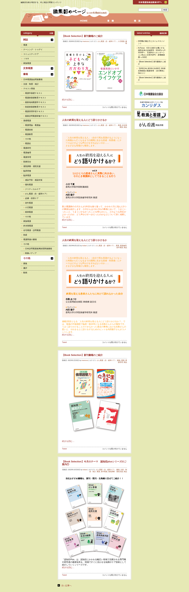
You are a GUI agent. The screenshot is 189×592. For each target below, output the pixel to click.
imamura (86, 41)
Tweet (64, 107)
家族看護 (27, 63)
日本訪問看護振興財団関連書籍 (38, 248)
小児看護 (121, 41)
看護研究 (27, 148)
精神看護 (29, 212)
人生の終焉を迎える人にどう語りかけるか (84, 120)
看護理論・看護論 (32, 125)
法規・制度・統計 (31, 84)
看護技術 (29, 130)
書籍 (126, 42)
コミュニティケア (31, 54)
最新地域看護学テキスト (35, 102)
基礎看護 (27, 120)
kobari (84, 245)
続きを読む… (68, 99)
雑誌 (125, 127)
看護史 (28, 143)
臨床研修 (27, 171)
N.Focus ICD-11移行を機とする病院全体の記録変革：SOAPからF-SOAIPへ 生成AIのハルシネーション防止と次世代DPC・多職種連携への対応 (152, 52)
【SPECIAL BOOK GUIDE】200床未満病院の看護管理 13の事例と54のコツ (152, 70)
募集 (25, 263)
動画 (25, 273)
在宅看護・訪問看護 (32, 230)
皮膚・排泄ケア (32, 198)
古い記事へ (66, 585)
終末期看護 (28, 226)
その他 (28, 139)
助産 (25, 235)
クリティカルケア (32, 189)
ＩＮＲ (26, 59)
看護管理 (122, 361)
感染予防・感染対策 (33, 180)
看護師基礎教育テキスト (35, 98)
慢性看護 (29, 184)
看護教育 (29, 134)
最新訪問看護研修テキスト (36, 116)
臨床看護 (27, 175)
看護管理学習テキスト (34, 111)
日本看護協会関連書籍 (33, 79)
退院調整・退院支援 (115, 471)
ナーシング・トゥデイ (33, 49)
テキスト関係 (29, 88)
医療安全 (27, 162)
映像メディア (31, 253)
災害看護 (28, 68)
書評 (25, 268)
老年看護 (119, 247)
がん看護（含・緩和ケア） (107, 41)
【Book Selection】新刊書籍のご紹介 (82, 36)
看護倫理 (123, 245)
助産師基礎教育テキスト (35, 107)
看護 (119, 125)
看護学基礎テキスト (33, 93)
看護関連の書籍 (30, 239)
